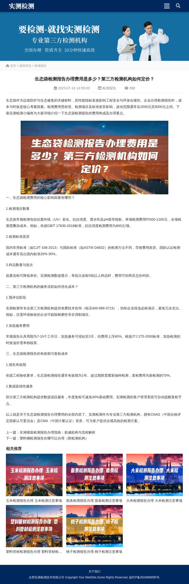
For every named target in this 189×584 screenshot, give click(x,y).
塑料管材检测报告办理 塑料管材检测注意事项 (41, 552)
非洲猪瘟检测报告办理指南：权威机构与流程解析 (57, 432)
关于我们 (94, 571)
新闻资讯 (25, 65)
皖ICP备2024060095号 (144, 577)
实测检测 (16, 113)
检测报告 (41, 65)
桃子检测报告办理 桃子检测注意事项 (94, 552)
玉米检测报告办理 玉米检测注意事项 (34, 501)
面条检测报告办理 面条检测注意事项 (94, 501)
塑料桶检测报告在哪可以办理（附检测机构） (54, 438)
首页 (11, 65)
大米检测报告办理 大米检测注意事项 (154, 501)
